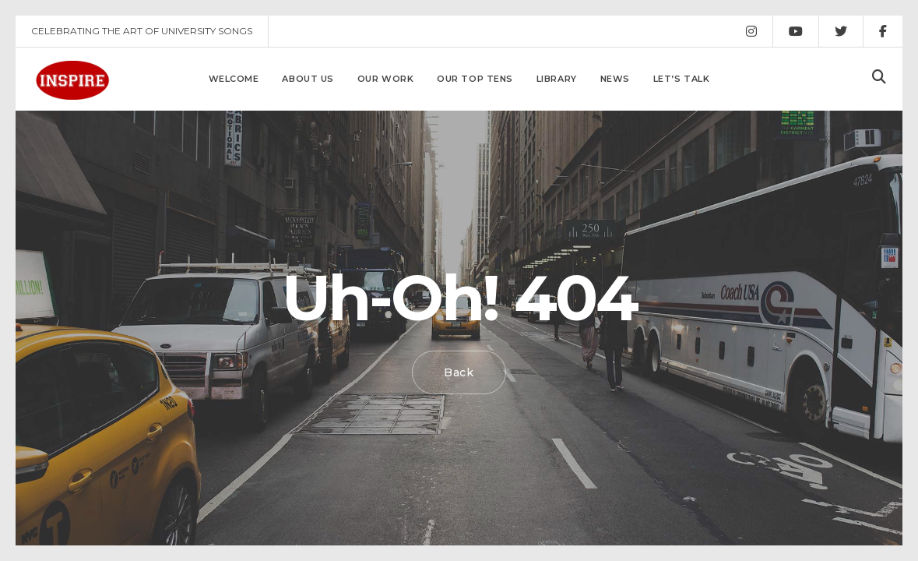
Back (459, 372)
